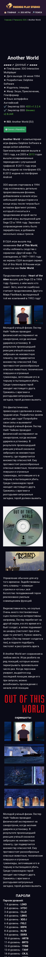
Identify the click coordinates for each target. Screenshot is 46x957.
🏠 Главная (10, 12)
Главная (8, 20)
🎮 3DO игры (24, 12)
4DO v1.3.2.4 (33, 106)
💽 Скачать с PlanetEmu (15, 129)
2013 (32, 154)
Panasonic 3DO (20, 20)
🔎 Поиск (37, 12)
